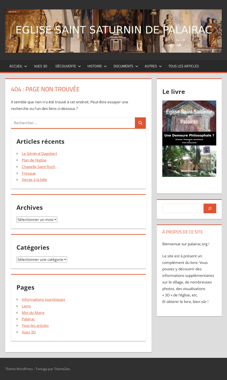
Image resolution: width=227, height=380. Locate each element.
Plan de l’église (34, 160)
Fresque (29, 173)
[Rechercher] (210, 208)
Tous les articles (183, 66)
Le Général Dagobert (39, 153)
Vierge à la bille (34, 179)
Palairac (28, 318)
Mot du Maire (33, 312)
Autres (153, 66)
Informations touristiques (43, 299)
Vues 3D (40, 66)
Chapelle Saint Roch (38, 166)
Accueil (18, 66)
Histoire (97, 66)
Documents (126, 66)
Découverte (68, 66)
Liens (26, 305)
